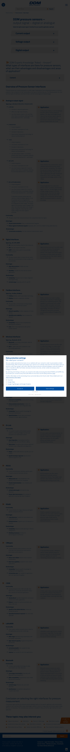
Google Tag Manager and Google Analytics (19, 384)
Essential (10, 380)
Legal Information (37, 394)
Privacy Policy (31, 394)
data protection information (13, 377)
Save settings (50, 388)
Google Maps (11, 382)
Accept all (20, 388)
